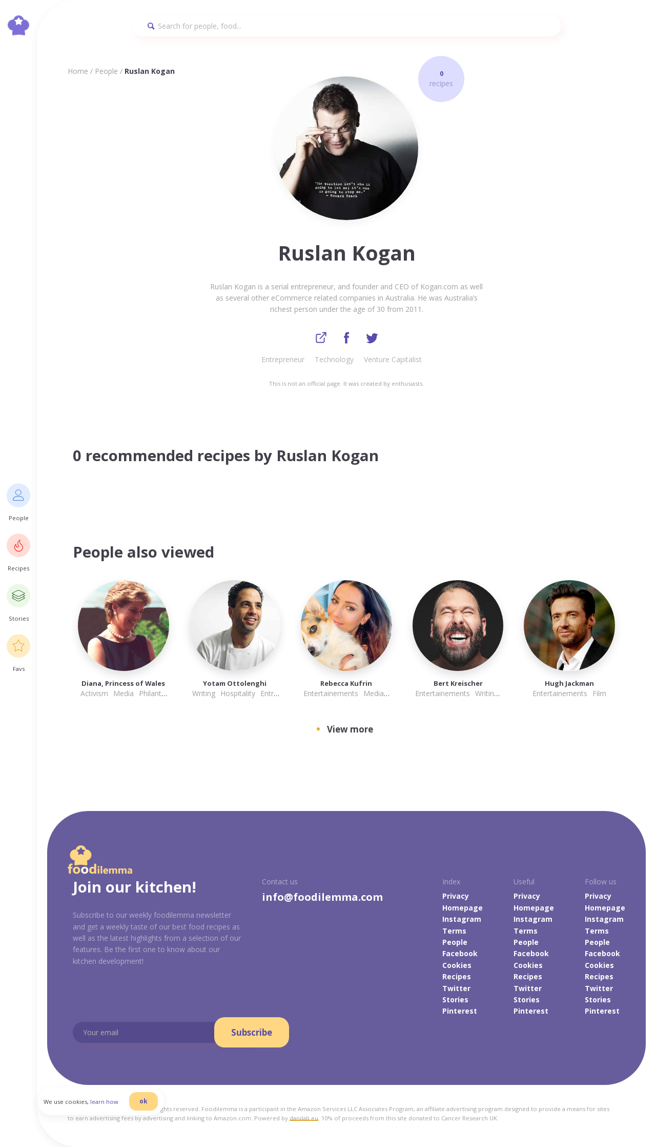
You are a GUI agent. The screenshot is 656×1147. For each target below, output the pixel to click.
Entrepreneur (282, 360)
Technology (334, 360)
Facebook (460, 954)
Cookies (456, 966)
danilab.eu (304, 1119)
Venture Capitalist (393, 360)
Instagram (461, 920)
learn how (113, 1108)
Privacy (455, 897)
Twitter (456, 989)
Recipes (456, 977)
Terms (454, 931)
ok (152, 1107)
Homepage (462, 909)
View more (350, 730)
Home (78, 71)
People (106, 71)
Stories (455, 1000)
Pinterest (459, 1012)
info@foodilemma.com (322, 898)
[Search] (346, 25)
